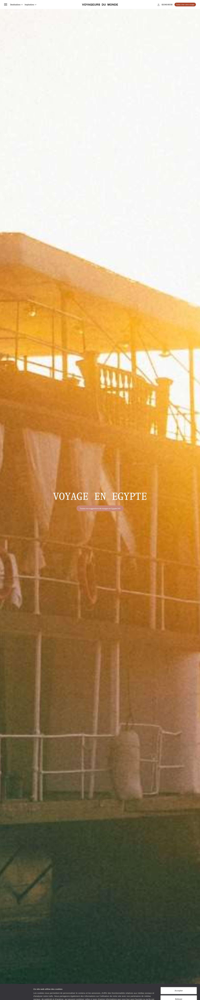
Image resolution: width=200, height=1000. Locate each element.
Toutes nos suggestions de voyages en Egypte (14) (100, 508)
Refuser (178, 983)
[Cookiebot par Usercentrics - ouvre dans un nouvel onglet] (16, 995)
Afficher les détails (140, 995)
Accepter (179, 975)
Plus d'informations (90, 987)
